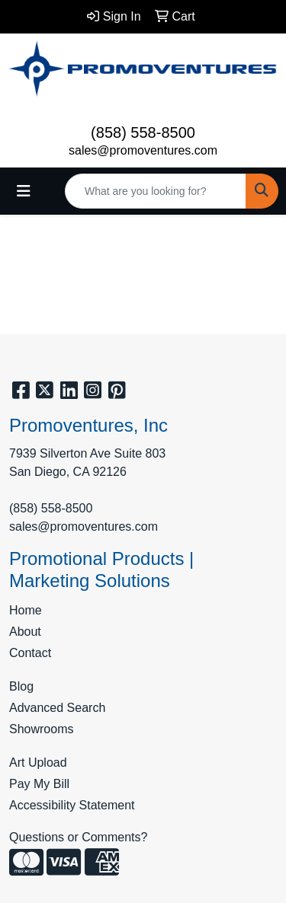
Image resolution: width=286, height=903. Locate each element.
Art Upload (38, 762)
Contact (30, 652)
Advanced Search (57, 707)
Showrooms (41, 729)
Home (25, 610)
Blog (21, 686)
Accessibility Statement (72, 805)
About (25, 631)
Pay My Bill (39, 783)
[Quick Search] (155, 191)
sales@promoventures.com (143, 150)
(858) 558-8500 (143, 132)
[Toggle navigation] (24, 191)
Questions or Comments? (78, 837)
